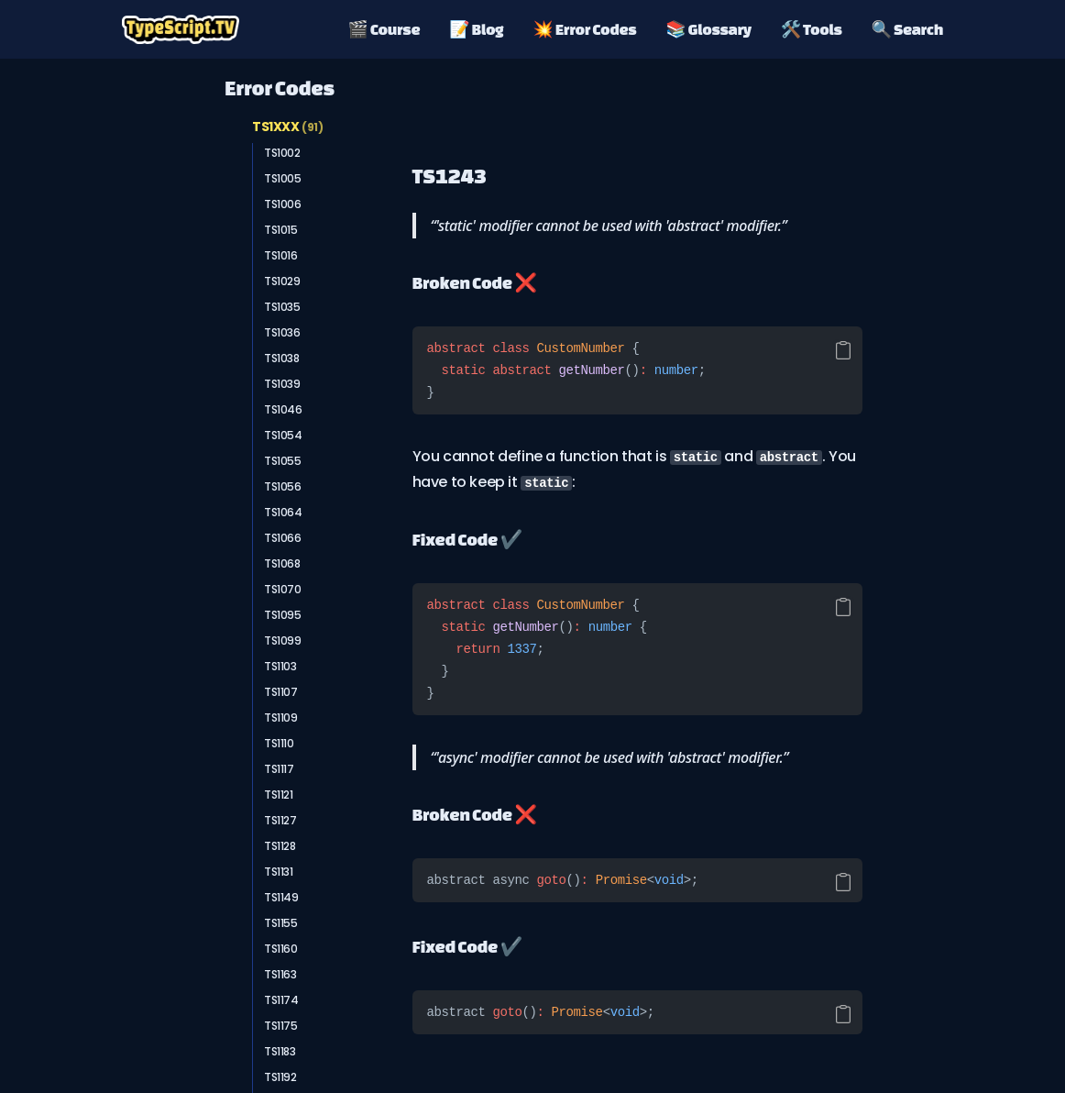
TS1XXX (288, 126)
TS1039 (282, 384)
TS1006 (283, 204)
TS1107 (281, 692)
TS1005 (283, 178)
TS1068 (282, 563)
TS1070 (283, 589)
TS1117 (279, 769)
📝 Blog (476, 29)
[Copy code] (843, 350)
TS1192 (280, 1077)
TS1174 (281, 1000)
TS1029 (282, 281)
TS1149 (281, 897)
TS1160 (281, 948)
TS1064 (283, 512)
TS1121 (278, 794)
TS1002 (282, 152)
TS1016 (281, 255)
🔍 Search (907, 29)
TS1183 (280, 1051)
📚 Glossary (708, 29)
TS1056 (283, 486)
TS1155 (281, 923)
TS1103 (280, 666)
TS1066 (283, 538)
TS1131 (278, 871)
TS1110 (279, 743)
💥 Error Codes (584, 29)
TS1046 (283, 409)
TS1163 (280, 974)
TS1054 (283, 435)
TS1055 (283, 461)
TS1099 (283, 640)
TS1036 (282, 332)
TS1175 (281, 1025)
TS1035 (282, 307)
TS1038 (282, 358)
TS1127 (280, 820)
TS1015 (281, 229)
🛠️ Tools (811, 29)
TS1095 (283, 615)
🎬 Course (384, 29)
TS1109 (281, 717)
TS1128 (280, 846)
